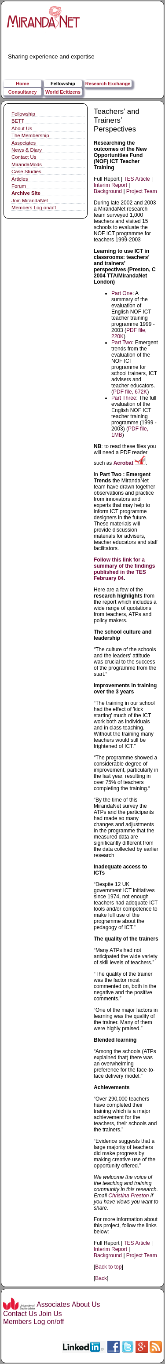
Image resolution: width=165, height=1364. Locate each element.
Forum (18, 186)
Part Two (121, 342)
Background (108, 191)
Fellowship (63, 83)
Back (101, 1278)
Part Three (123, 398)
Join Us (50, 1313)
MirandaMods (26, 164)
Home (22, 83)
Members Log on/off (33, 207)
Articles (19, 179)
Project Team (141, 191)
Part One (121, 293)
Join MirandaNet (29, 200)
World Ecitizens (63, 92)
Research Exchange (108, 83)
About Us (21, 128)
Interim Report (110, 185)
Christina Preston (128, 1196)
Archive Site (25, 193)
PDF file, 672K (130, 392)
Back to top (108, 1267)
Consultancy (22, 92)
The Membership (30, 135)
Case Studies (26, 171)
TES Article (137, 179)
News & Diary (26, 150)
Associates (23, 143)
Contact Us (23, 157)
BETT (17, 121)
